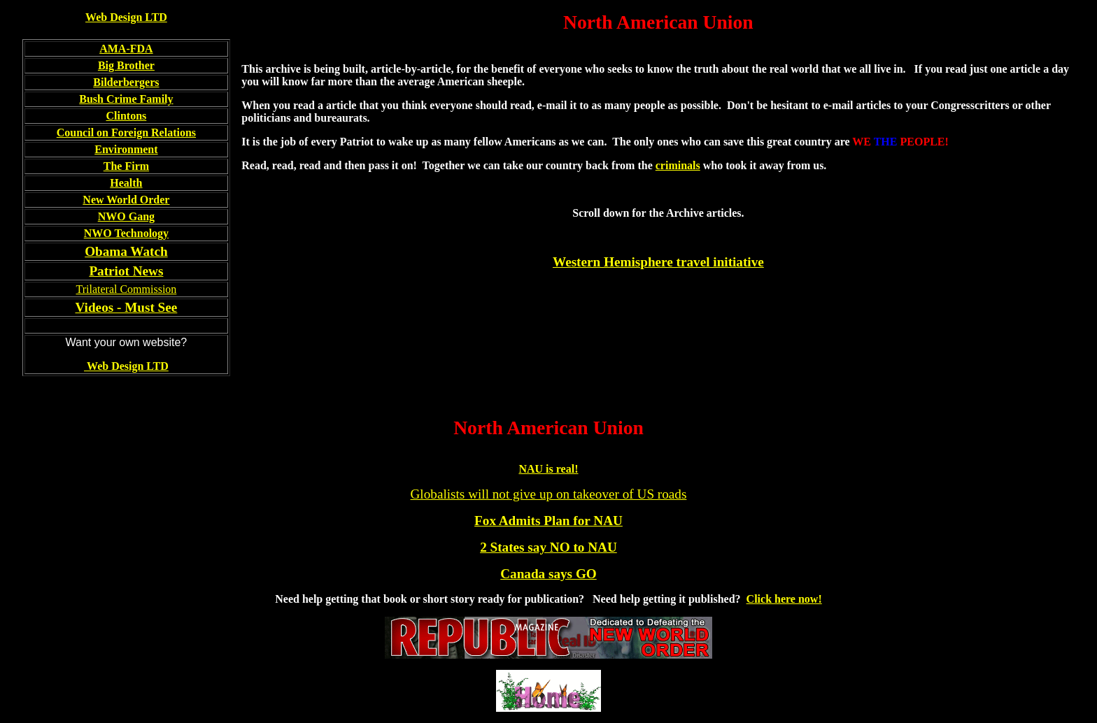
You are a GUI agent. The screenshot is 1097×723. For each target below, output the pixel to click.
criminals (678, 165)
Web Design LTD (126, 17)
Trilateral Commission (126, 289)
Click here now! (784, 599)
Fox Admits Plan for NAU (548, 520)
